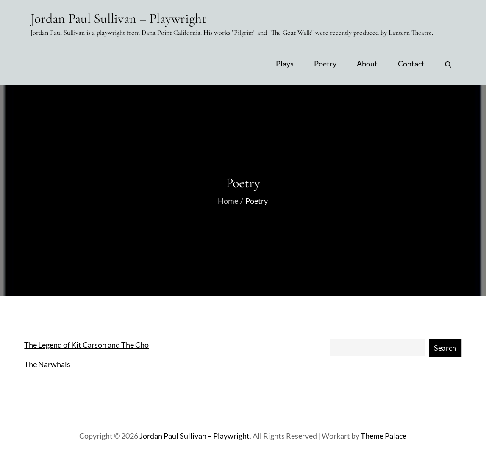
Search (445, 347)
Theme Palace (383, 435)
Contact (411, 63)
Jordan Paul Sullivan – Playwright (118, 18)
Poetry (325, 63)
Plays (285, 63)
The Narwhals (47, 364)
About (367, 63)
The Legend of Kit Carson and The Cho (86, 344)
